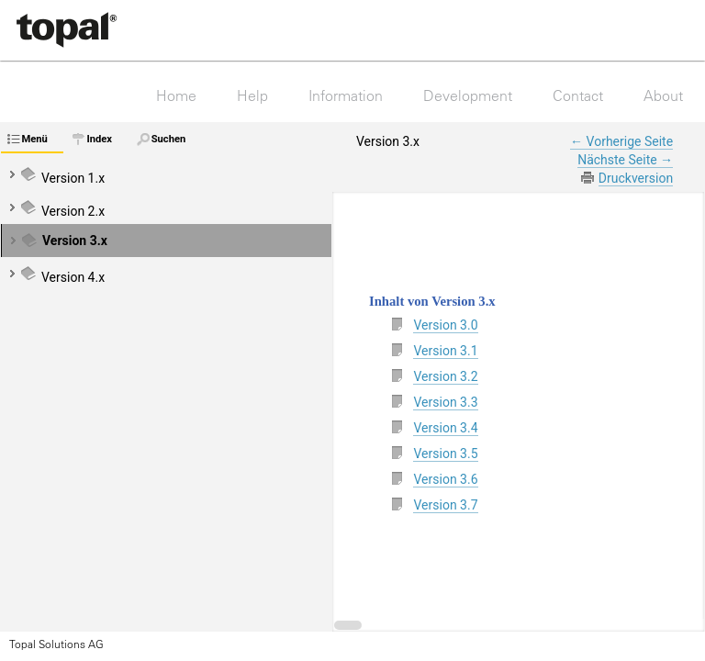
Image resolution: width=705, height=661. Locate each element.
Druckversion (636, 178)
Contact (578, 95)
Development (467, 95)
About (663, 95)
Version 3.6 (445, 479)
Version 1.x (73, 178)
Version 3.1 (445, 350)
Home (176, 95)
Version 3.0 (445, 325)
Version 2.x (73, 211)
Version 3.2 (445, 376)
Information (345, 95)
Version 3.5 (445, 453)
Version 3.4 (445, 427)
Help (252, 95)
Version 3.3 (445, 402)
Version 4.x (73, 277)
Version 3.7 (445, 505)
